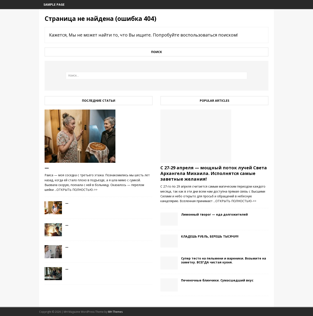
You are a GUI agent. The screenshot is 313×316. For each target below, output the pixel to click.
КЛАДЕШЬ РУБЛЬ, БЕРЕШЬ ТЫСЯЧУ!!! (209, 236)
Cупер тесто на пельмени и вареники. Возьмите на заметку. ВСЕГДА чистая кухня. (223, 260)
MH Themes (115, 312)
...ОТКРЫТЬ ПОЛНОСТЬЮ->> (76, 190)
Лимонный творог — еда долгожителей (214, 214)
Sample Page (54, 4)
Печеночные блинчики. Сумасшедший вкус (217, 280)
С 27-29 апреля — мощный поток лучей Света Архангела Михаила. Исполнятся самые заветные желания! (213, 173)
